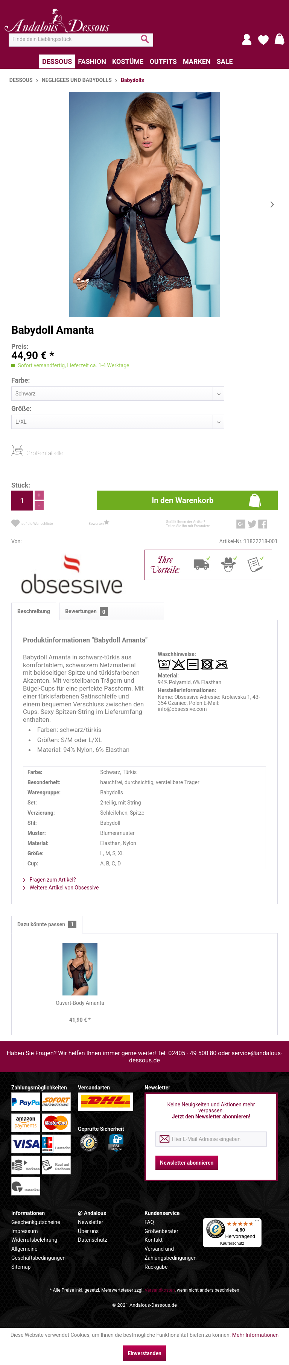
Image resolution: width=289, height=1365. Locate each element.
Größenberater (161, 1231)
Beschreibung (33, 611)
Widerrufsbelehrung (34, 1240)
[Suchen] (145, 42)
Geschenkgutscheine (35, 1222)
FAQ (149, 1222)
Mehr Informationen (255, 1335)
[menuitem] (81, 39)
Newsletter (90, 1222)
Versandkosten (160, 1290)
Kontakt (153, 1240)
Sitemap (20, 1267)
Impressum (24, 1231)
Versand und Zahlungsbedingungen (170, 1253)
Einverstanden (144, 1353)
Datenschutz (92, 1240)
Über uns (88, 1231)
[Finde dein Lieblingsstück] (81, 39)
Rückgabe (155, 1267)
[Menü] (257, 1222)
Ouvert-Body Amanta (80, 1003)
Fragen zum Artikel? (49, 880)
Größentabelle (28, 453)
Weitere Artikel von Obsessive (61, 888)
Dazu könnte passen (46, 924)
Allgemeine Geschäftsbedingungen (38, 1253)
